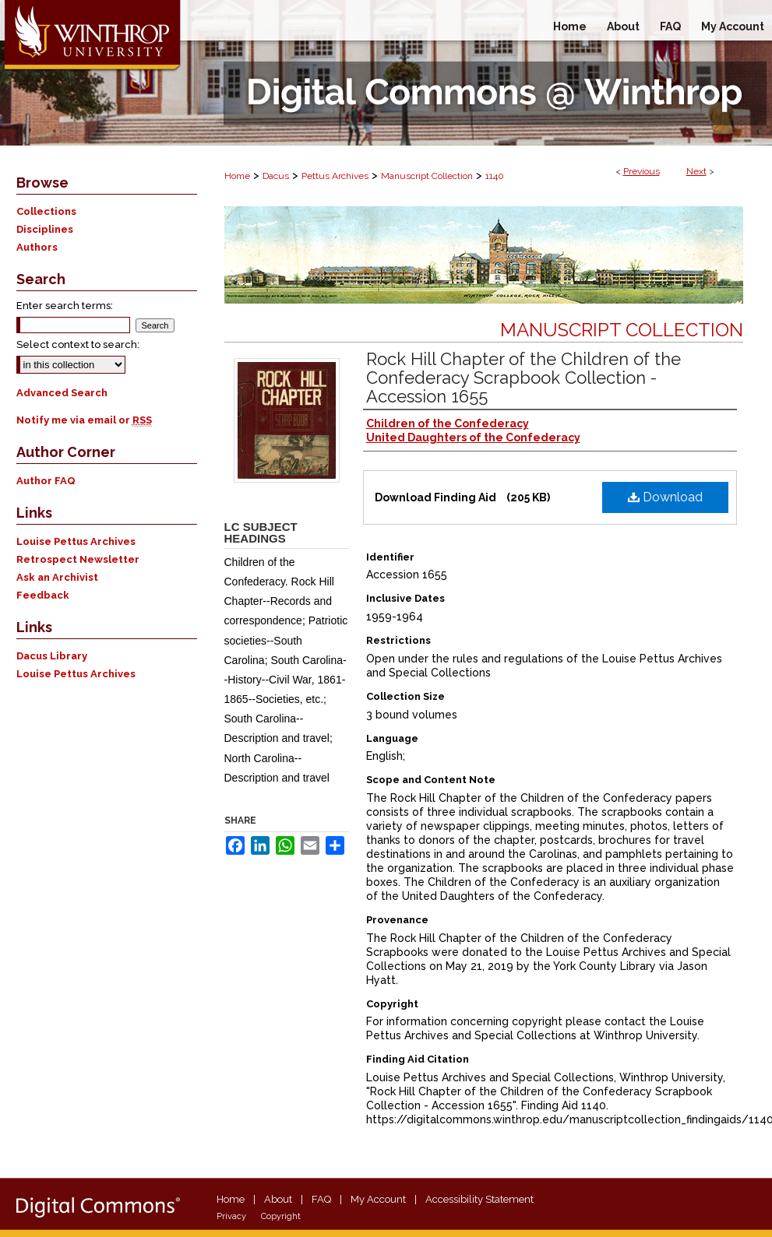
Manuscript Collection (427, 175)
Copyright (281, 1216)
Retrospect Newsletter (77, 559)
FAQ (321, 1199)
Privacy (231, 1216)
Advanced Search (62, 393)
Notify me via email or (84, 420)
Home (237, 175)
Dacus (276, 175)
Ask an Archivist (57, 577)
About (278, 1199)
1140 (494, 175)
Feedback (42, 595)
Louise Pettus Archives (76, 541)
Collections (46, 211)
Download (665, 497)
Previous (641, 171)
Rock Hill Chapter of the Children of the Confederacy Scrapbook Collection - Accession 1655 (523, 377)
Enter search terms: (64, 305)
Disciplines (44, 229)
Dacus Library (51, 656)
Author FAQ (46, 481)
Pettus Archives (334, 175)
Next (696, 171)
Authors (37, 247)
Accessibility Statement (479, 1199)
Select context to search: (77, 344)
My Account (378, 1199)
